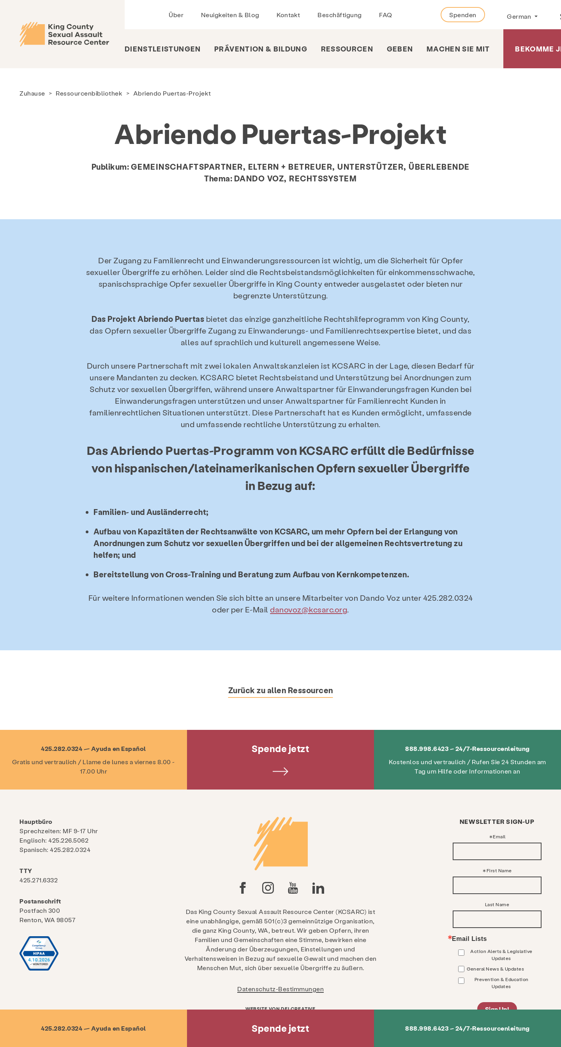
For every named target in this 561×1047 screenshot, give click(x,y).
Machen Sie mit (458, 48)
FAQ (385, 14)
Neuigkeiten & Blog (230, 14)
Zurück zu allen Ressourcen (280, 690)
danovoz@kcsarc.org (308, 609)
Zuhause (32, 93)
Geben (400, 48)
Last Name (497, 904)
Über (176, 14)
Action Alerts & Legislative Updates (501, 954)
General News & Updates (495, 968)
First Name (499, 870)
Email (499, 836)
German (520, 16)
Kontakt (288, 14)
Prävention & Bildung (260, 48)
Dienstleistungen (163, 48)
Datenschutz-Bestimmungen (280, 988)
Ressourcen (347, 48)
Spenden (462, 14)
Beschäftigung (340, 14)
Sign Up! (497, 1009)
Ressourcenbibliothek (89, 93)
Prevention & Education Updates (502, 982)
